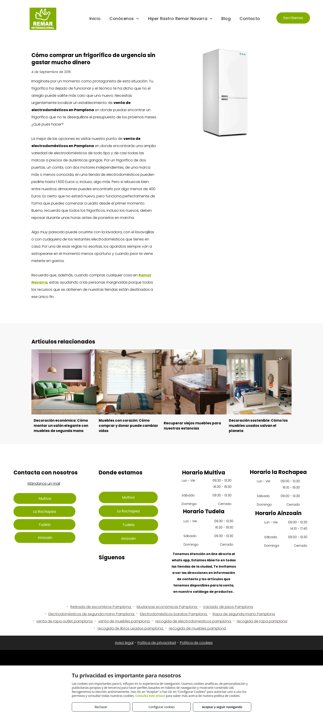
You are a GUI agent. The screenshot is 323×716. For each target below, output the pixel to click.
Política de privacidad (156, 642)
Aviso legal (124, 642)
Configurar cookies (161, 707)
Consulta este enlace (150, 696)
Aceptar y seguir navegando (222, 707)
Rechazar (100, 707)
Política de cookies (196, 642)
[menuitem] (95, 18)
